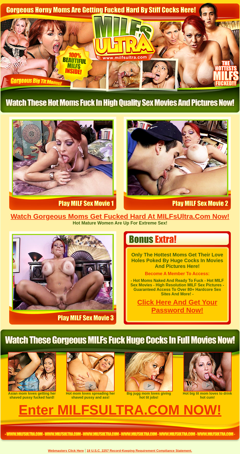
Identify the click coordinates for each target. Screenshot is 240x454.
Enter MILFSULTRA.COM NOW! (120, 410)
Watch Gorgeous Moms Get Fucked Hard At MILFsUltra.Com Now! (120, 216)
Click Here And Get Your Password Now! (177, 306)
